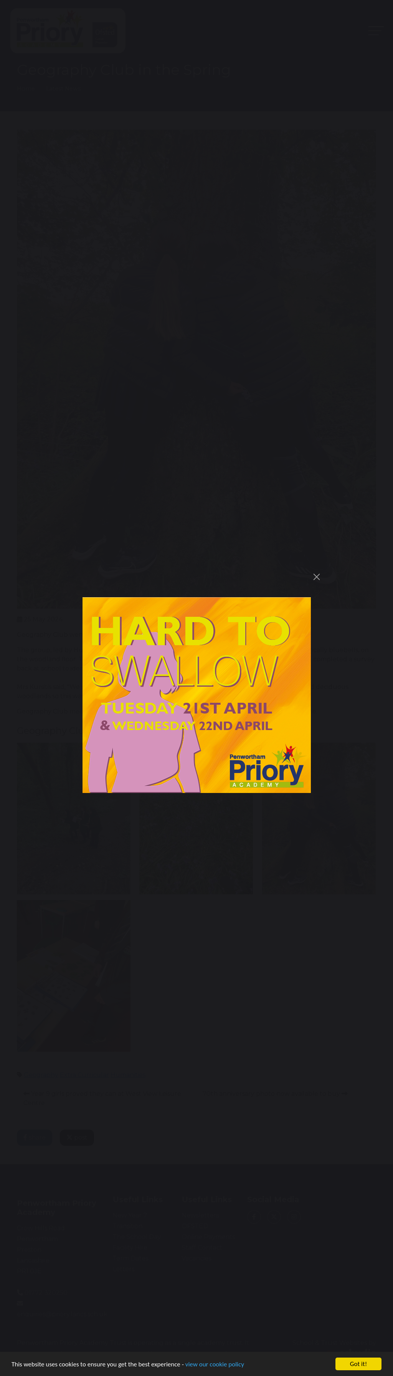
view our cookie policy (214, 1365)
